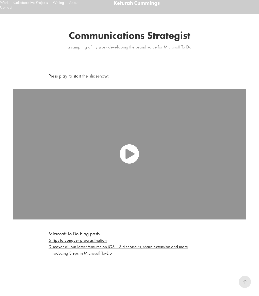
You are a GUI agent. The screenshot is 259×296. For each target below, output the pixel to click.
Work (4, 2)
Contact (6, 7)
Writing (58, 2)
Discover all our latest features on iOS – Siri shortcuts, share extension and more (118, 246)
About (73, 2)
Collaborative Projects (30, 2)
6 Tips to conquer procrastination (78, 240)
